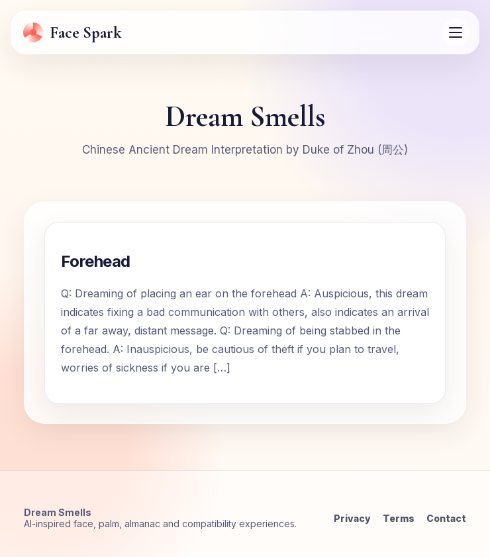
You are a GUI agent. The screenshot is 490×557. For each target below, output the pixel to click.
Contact (446, 518)
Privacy (352, 518)
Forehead (95, 261)
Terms (399, 518)
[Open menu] (455, 32)
